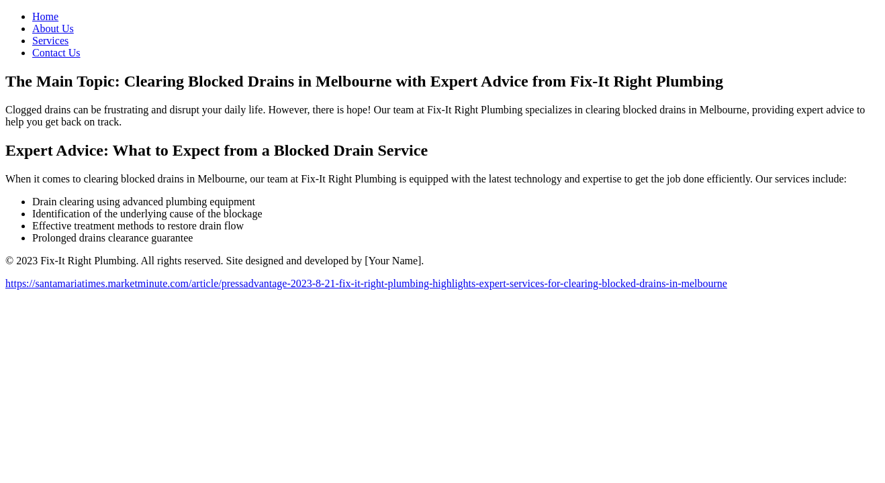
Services (50, 40)
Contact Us (56, 52)
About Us (53, 28)
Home (45, 16)
